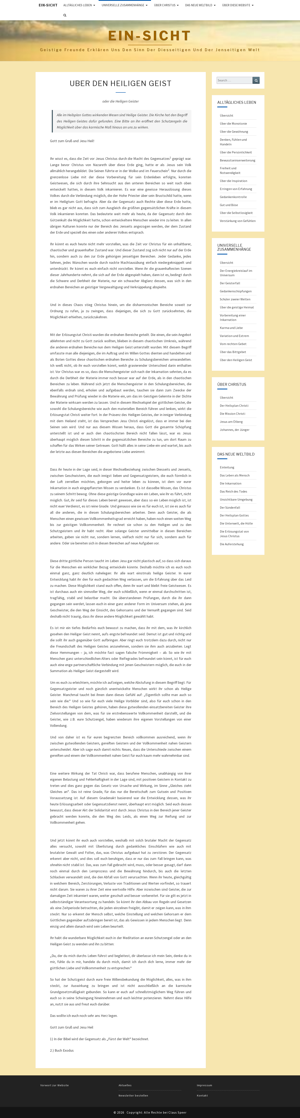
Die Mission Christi (232, 414)
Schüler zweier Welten (235, 299)
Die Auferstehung (232, 544)
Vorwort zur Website (54, 1085)
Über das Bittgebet (233, 352)
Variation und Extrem (234, 336)
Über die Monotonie (233, 123)
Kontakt (202, 1095)
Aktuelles (125, 1085)
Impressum (204, 1085)
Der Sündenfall (230, 507)
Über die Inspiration (233, 181)
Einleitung (227, 467)
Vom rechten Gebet (233, 344)
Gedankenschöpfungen (236, 291)
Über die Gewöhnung (234, 131)
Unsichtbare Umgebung (236, 499)
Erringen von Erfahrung (236, 189)
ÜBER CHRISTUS (165, 5)
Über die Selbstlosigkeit (236, 213)
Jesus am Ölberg (231, 422)
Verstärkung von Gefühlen (238, 221)
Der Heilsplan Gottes (234, 515)
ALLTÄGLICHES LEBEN (77, 5)
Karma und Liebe (231, 328)
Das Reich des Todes (233, 491)
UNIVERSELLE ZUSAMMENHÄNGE (123, 5)
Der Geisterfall (230, 283)
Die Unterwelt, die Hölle (236, 523)
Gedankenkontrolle (233, 197)
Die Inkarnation (230, 483)
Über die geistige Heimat (237, 307)
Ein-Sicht (48, 4)
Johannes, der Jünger (234, 430)
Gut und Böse (229, 205)
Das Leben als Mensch (235, 475)
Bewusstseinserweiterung (237, 160)
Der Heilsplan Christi (234, 405)
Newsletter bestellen (133, 1095)
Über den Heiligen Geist (236, 360)
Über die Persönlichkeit (236, 152)
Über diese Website (236, 5)
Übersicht (226, 115)
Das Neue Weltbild (198, 5)
